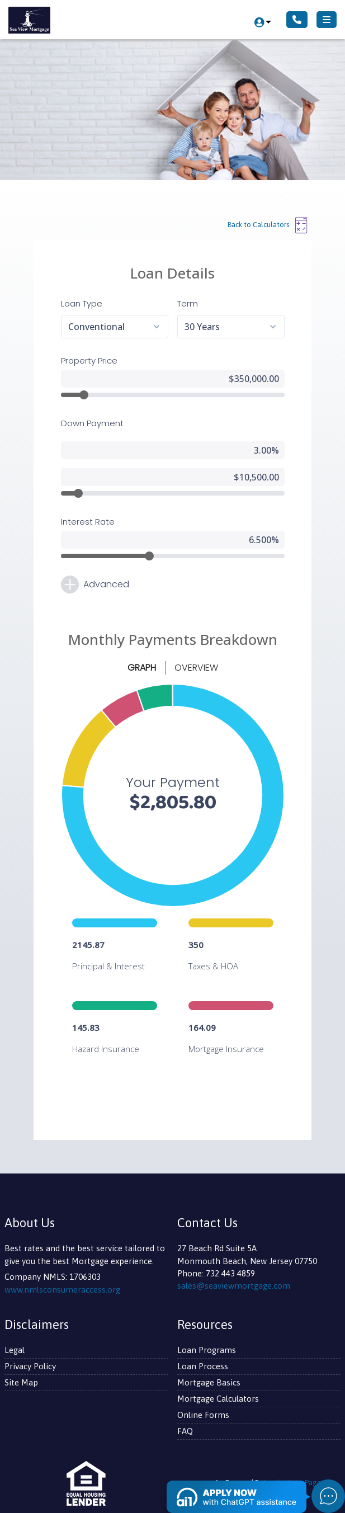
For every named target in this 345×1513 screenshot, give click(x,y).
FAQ (185, 1431)
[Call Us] (297, 19)
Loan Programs (206, 1350)
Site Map (21, 1382)
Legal (14, 1350)
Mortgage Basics (208, 1382)
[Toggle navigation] (326, 19)
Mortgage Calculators (218, 1398)
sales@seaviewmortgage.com (233, 1285)
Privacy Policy (30, 1366)
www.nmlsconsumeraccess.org (62, 1289)
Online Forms (203, 1415)
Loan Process (202, 1366)
